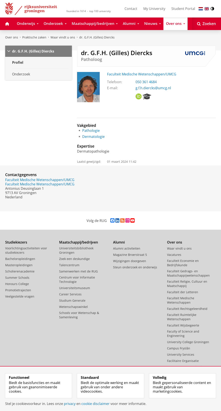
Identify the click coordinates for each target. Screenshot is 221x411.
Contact (131, 8)
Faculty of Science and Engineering (183, 333)
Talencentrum (69, 265)
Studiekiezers (16, 242)
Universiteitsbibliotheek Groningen (76, 250)
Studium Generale (72, 300)
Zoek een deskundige (74, 259)
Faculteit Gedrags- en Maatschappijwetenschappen (188, 273)
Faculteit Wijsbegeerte (183, 325)
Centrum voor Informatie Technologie (77, 279)
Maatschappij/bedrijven (78, 242)
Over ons (11, 37)
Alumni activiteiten (126, 248)
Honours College (17, 284)
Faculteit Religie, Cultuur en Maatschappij (187, 283)
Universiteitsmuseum (74, 288)
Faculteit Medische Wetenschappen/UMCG (141, 74)
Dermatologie (93, 136)
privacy (70, 403)
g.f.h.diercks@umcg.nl (153, 88)
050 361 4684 (146, 82)
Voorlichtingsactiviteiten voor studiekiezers (26, 250)
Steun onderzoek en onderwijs (135, 267)
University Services (180, 354)
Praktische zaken (34, 37)
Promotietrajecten (18, 290)
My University (154, 8)
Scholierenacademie (20, 271)
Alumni (119, 242)
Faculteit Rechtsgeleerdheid (187, 309)
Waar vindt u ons (63, 37)
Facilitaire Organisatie (183, 361)
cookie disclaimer (95, 403)
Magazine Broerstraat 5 (130, 255)
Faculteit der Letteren (182, 292)
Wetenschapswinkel (73, 307)
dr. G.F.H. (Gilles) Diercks (97, 37)
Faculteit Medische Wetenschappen (180, 300)
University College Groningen (188, 342)
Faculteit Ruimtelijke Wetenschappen (181, 317)
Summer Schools (17, 278)
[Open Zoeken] (206, 24)
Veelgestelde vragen (19, 296)
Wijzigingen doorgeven (129, 261)
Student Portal (183, 8)
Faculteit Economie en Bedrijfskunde (183, 263)
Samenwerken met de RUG (78, 271)
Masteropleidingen (19, 265)
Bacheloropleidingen (20, 259)
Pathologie (91, 130)
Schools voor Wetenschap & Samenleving (79, 315)
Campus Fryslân (178, 348)
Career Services (70, 294)
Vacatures (174, 255)
